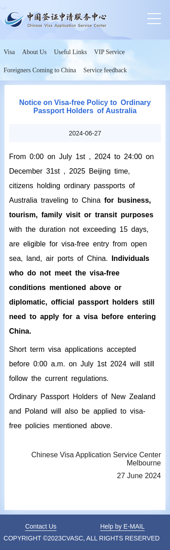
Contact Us (40, 526)
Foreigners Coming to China (40, 70)
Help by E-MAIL (122, 526)
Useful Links (70, 52)
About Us (34, 52)
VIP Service (109, 52)
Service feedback (105, 70)
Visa (9, 52)
